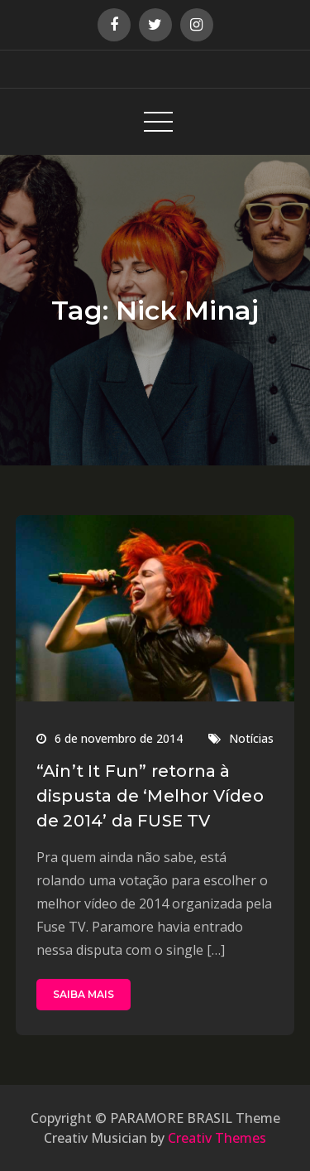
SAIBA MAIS (83, 994)
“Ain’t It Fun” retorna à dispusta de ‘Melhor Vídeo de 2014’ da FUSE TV (150, 796)
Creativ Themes (217, 1138)
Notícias (251, 738)
